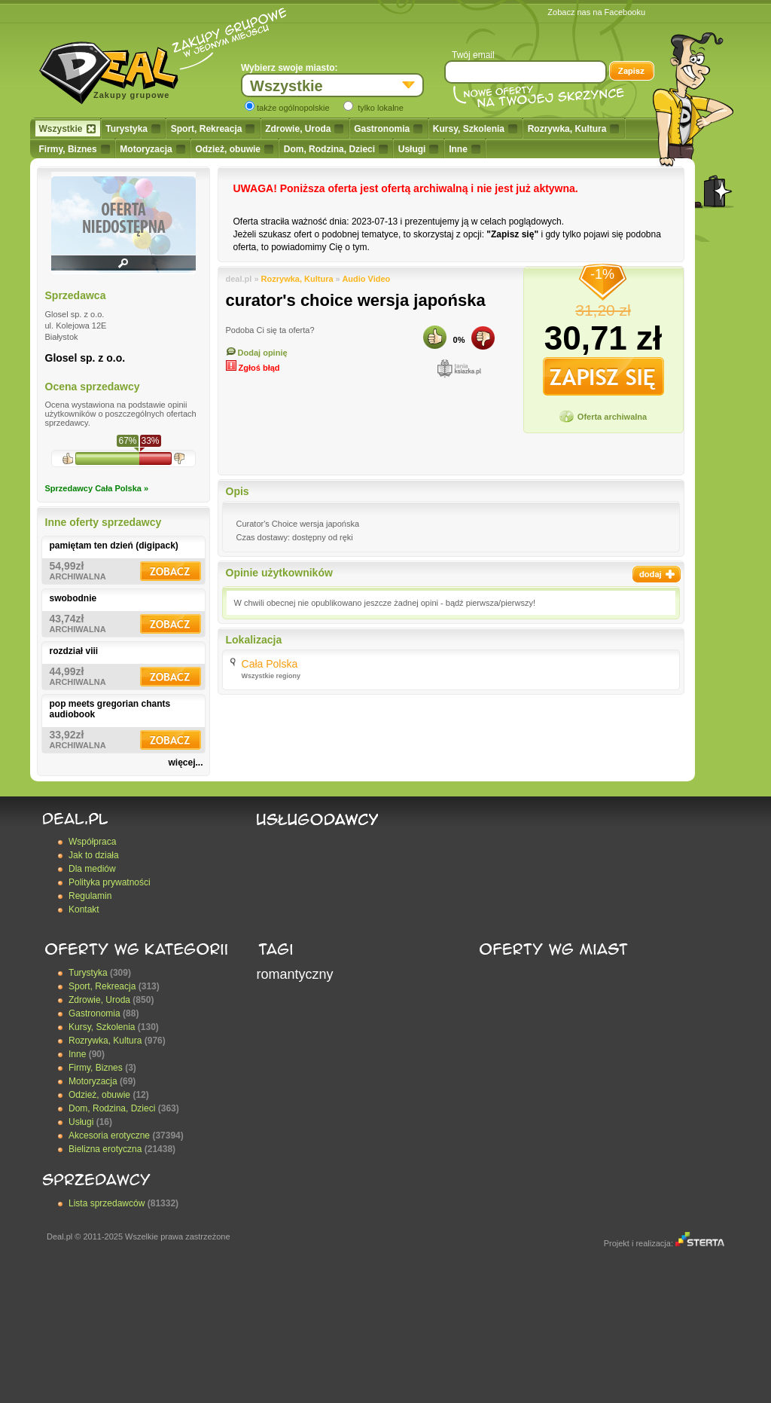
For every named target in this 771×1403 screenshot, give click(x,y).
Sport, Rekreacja (213, 129)
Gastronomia (388, 129)
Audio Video (366, 278)
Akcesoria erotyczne (109, 1135)
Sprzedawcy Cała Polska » (97, 488)
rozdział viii (74, 651)
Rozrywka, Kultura (574, 129)
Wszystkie (67, 129)
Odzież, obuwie (234, 149)
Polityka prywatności (110, 882)
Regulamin (90, 896)
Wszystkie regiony (271, 676)
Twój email (473, 55)
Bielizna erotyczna (105, 1149)
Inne (464, 149)
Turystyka (132, 129)
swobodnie (73, 598)
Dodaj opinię (257, 352)
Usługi (418, 149)
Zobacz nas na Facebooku (596, 12)
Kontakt (84, 909)
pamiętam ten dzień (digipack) (114, 545)
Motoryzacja (152, 149)
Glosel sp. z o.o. (85, 358)
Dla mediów (92, 869)
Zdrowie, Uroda (304, 129)
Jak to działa (94, 855)
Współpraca (92, 841)
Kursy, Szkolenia (475, 129)
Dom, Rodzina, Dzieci (336, 149)
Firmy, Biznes (74, 149)
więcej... (185, 762)
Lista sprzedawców (107, 1203)
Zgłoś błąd (253, 367)
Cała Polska (270, 664)
